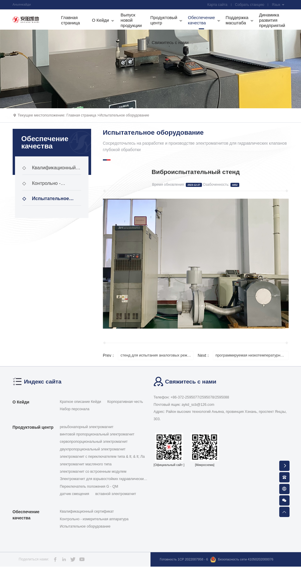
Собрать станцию (248, 5)
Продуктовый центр (33, 432)
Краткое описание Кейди (80, 407)
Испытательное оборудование (129, 120)
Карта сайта (216, 5)
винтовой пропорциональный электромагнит (97, 440)
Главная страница (82, 120)
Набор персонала (75, 415)
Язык (277, 5)
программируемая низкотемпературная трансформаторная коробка (252, 360)
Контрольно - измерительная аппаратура (43, 190)
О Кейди (21, 407)
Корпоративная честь (125, 407)
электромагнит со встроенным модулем (93, 477)
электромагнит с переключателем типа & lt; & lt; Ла (102, 462)
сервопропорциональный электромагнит (94, 447)
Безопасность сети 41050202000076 (196, 570)
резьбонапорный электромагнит (86, 432)
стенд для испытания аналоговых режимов (157, 360)
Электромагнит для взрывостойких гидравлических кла (103, 484)
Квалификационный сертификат (51, 175)
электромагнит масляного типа (86, 469)
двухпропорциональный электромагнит (93, 454)
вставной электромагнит (115, 499)
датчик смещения (74, 499)
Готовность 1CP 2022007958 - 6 (186, 563)
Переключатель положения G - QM (89, 492)
